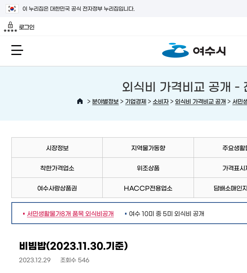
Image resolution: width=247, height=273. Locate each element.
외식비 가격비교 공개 (200, 101)
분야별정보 (105, 101)
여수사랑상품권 (57, 188)
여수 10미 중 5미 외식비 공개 (166, 213)
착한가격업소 (57, 168)
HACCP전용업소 (148, 188)
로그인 (19, 27)
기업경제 (135, 101)
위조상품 (148, 168)
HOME (80, 101)
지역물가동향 (148, 147)
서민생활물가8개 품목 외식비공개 (68, 213)
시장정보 (57, 147)
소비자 (161, 101)
